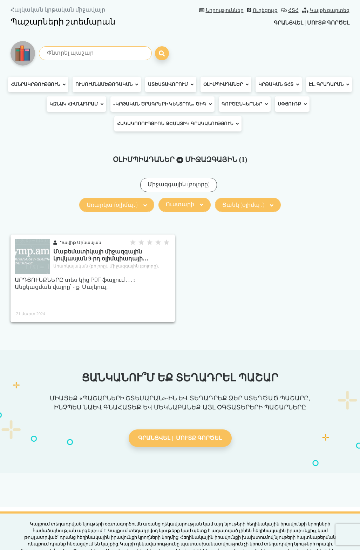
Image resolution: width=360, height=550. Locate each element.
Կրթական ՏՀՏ (278, 84)
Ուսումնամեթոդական (106, 84)
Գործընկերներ (245, 104)
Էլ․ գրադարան (329, 84)
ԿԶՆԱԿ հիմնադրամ (76, 104)
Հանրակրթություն (38, 84)
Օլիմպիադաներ (226, 84)
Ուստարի (184, 204)
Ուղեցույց (262, 10)
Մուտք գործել (326, 23)
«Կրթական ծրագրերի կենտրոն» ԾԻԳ (162, 104)
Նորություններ (221, 10)
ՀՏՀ (290, 10)
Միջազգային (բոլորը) (179, 184)
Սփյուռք (292, 104)
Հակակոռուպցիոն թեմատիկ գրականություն (178, 124)
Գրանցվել (283, 23)
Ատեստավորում (170, 84)
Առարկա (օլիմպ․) (117, 205)
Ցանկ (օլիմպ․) (247, 205)
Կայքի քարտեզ (326, 10)
